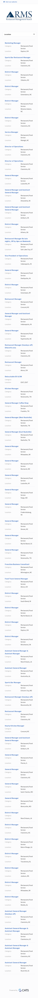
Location (19, 34)
